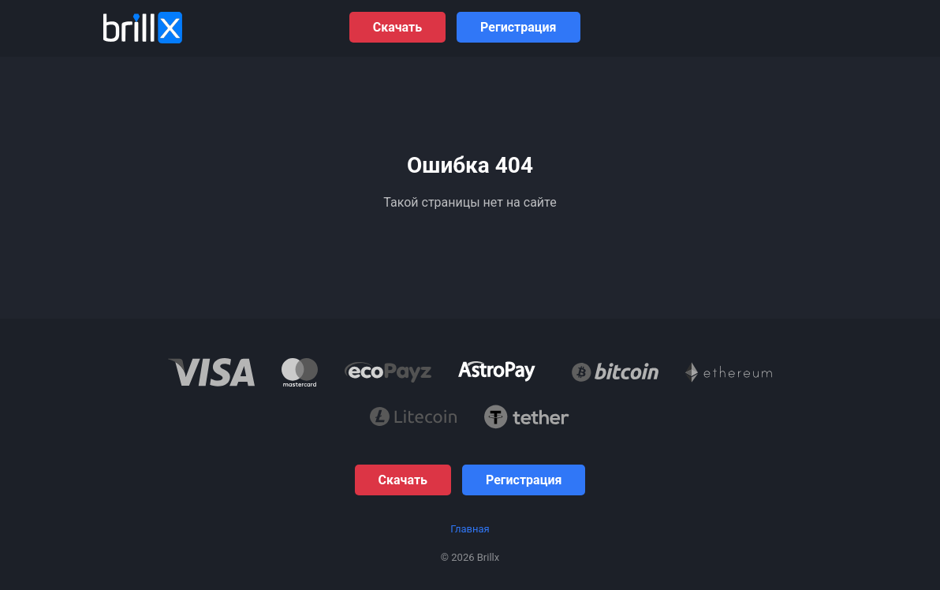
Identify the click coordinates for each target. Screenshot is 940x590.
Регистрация (518, 27)
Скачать (397, 27)
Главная (469, 529)
